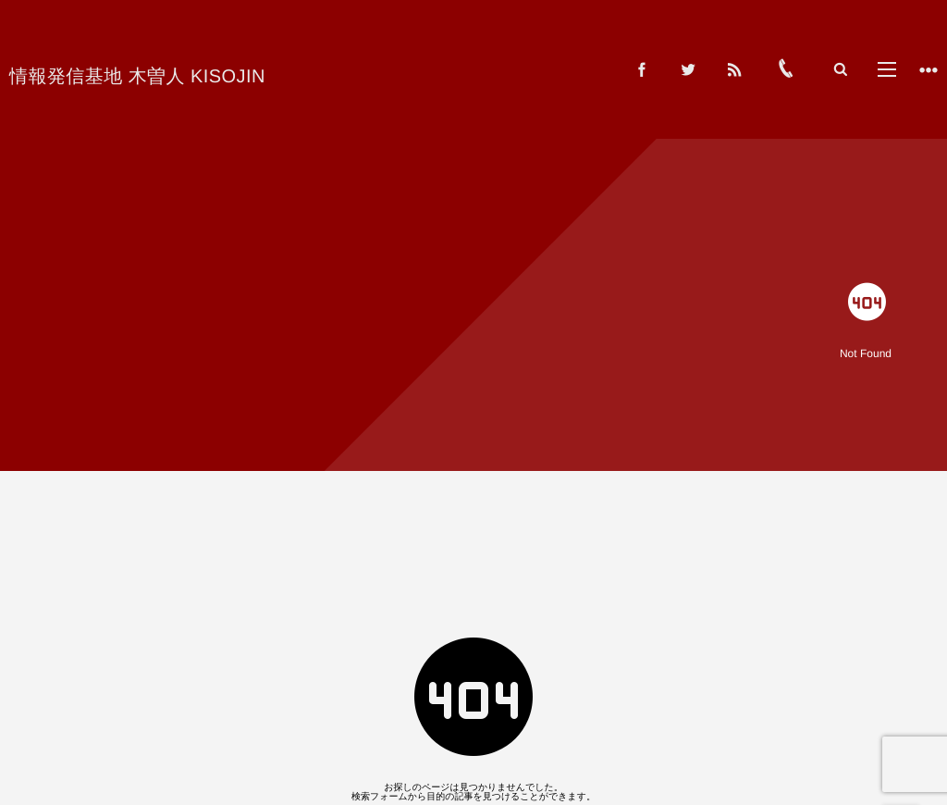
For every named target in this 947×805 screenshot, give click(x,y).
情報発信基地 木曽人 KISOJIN (137, 77)
